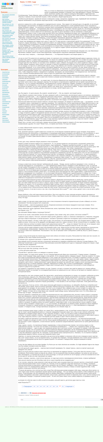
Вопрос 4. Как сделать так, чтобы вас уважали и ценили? (7, 52)
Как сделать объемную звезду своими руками (7, 21)
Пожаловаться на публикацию (91, 406)
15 (44, 386)
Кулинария (5, 86)
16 (47, 386)
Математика (5, 92)
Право (4, 99)
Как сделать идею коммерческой (7, 36)
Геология (5, 79)
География (5, 77)
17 (50, 386)
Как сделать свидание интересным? (6, 60)
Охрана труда (6, 98)
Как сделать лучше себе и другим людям (8, 56)
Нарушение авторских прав (39, 393)
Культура (4, 88)
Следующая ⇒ (45, 5)
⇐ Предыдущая (27, 5)
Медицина (5, 94)
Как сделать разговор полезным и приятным (8, 16)
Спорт (4, 109)
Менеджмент (6, 96)
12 (34, 386)
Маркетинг (5, 90)
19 (57, 386)
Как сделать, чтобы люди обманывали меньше (8, 46)
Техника (4, 110)
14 (41, 386)
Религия (4, 105)
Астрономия (5, 74)
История (4, 85)
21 (63, 386)
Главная (3, 6)
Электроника (6, 122)
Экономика (5, 120)
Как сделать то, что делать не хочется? (8, 24)
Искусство (5, 83)
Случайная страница (7, 8)
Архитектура (6, 72)
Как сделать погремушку (5, 28)
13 (37, 386)
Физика (4, 112)
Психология (5, 103)
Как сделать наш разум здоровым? (7, 42)
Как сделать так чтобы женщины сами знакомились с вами (8, 32)
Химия (4, 116)
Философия (5, 114)
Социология (5, 107)
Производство (6, 101)
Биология (5, 75)
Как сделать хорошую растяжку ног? (8, 39)
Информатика (6, 81)
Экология (5, 118)
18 (54, 386)
